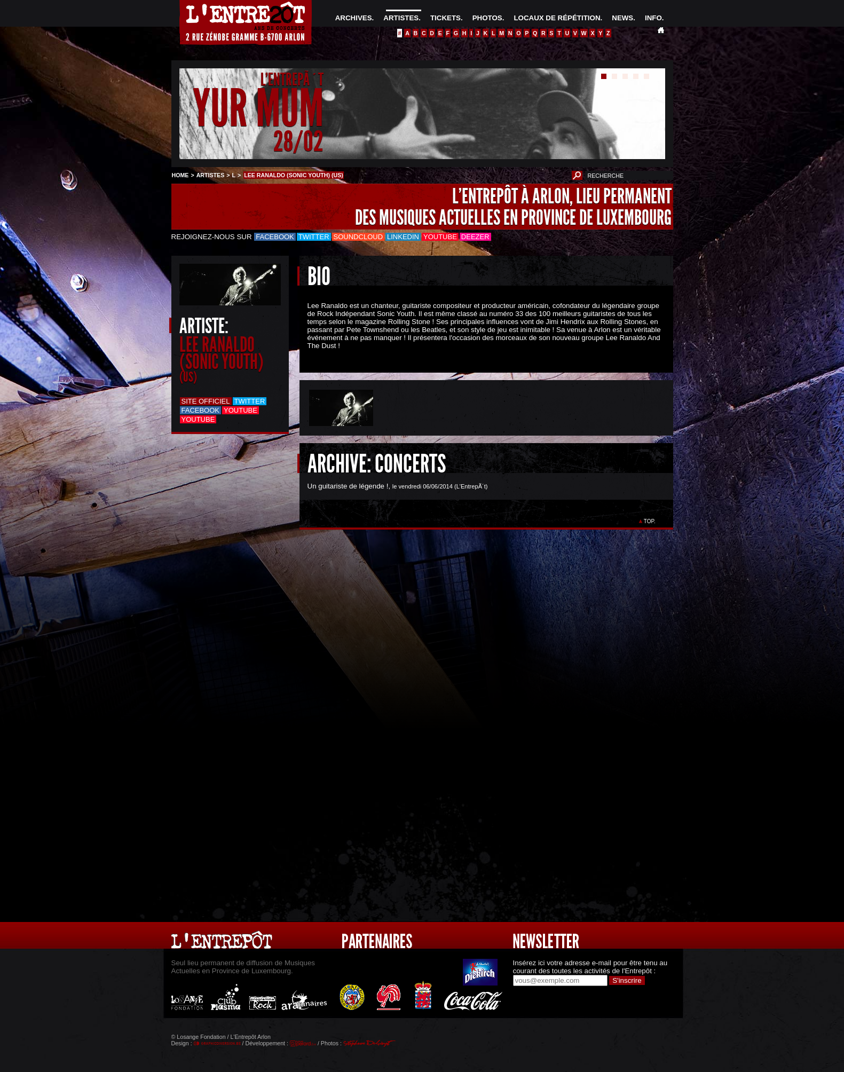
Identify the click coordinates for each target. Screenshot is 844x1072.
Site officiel (206, 401)
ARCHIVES (353, 18)
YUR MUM (258, 108)
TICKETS (445, 18)
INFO (653, 18)
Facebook (275, 237)
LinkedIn (403, 237)
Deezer (475, 237)
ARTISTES (401, 18)
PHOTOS (487, 18)
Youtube (440, 237)
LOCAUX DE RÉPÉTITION (557, 18)
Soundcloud (358, 237)
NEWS (622, 18)
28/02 (298, 141)
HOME (180, 175)
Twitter (313, 237)
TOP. (649, 521)
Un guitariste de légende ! (348, 486)
